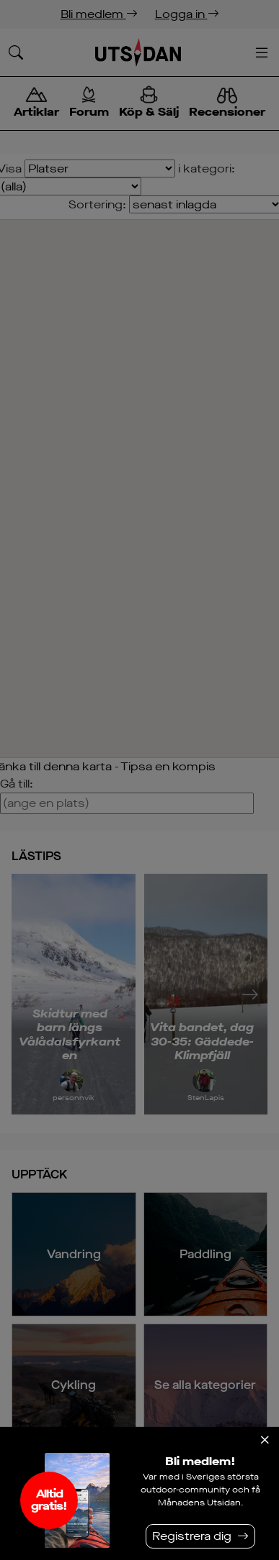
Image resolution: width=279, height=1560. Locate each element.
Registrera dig (191, 1535)
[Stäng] (264, 1440)
